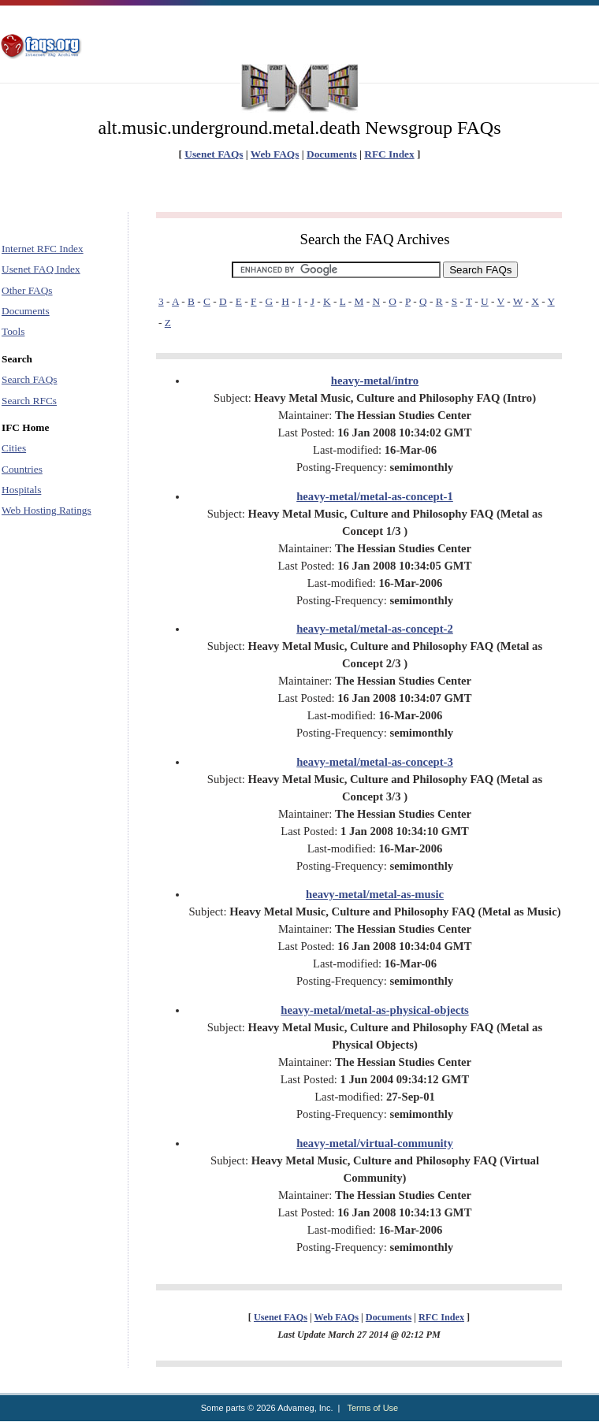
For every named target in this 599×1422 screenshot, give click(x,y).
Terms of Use (372, 1408)
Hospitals (21, 490)
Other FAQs (27, 290)
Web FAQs (275, 154)
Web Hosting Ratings (46, 510)
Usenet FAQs (213, 154)
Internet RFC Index (43, 248)
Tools (13, 331)
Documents (332, 154)
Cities (14, 448)
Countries (22, 469)
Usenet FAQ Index (41, 269)
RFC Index (389, 154)
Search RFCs (29, 401)
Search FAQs (29, 379)
